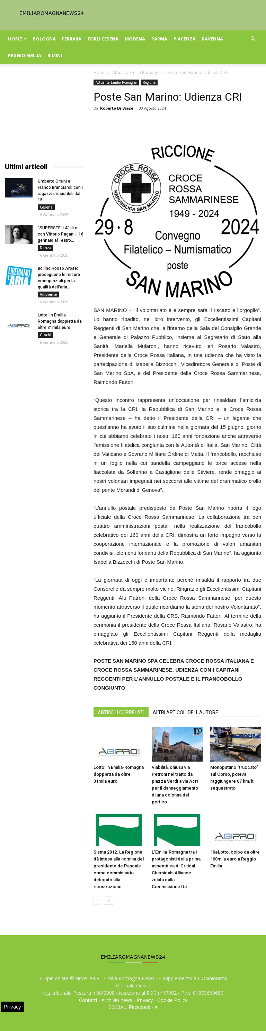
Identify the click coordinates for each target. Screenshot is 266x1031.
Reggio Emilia (24, 55)
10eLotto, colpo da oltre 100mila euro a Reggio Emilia (235, 858)
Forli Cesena (103, 39)
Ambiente (48, 294)
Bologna (44, 39)
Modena (135, 39)
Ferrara (71, 39)
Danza (45, 247)
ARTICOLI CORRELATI (121, 712)
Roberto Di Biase (116, 108)
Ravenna (212, 39)
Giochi (45, 334)
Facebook (139, 1007)
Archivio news (116, 1000)
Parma (159, 39)
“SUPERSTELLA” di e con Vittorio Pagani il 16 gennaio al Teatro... (60, 234)
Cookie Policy (172, 1000)
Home (17, 39)
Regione (149, 82)
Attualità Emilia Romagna (136, 72)
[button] (253, 39)
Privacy (145, 1000)
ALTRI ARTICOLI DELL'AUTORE (185, 712)
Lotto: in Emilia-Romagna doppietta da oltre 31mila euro (119, 774)
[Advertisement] (44, 114)
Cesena (46, 207)
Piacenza (185, 39)
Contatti (88, 1000)
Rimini (54, 55)
